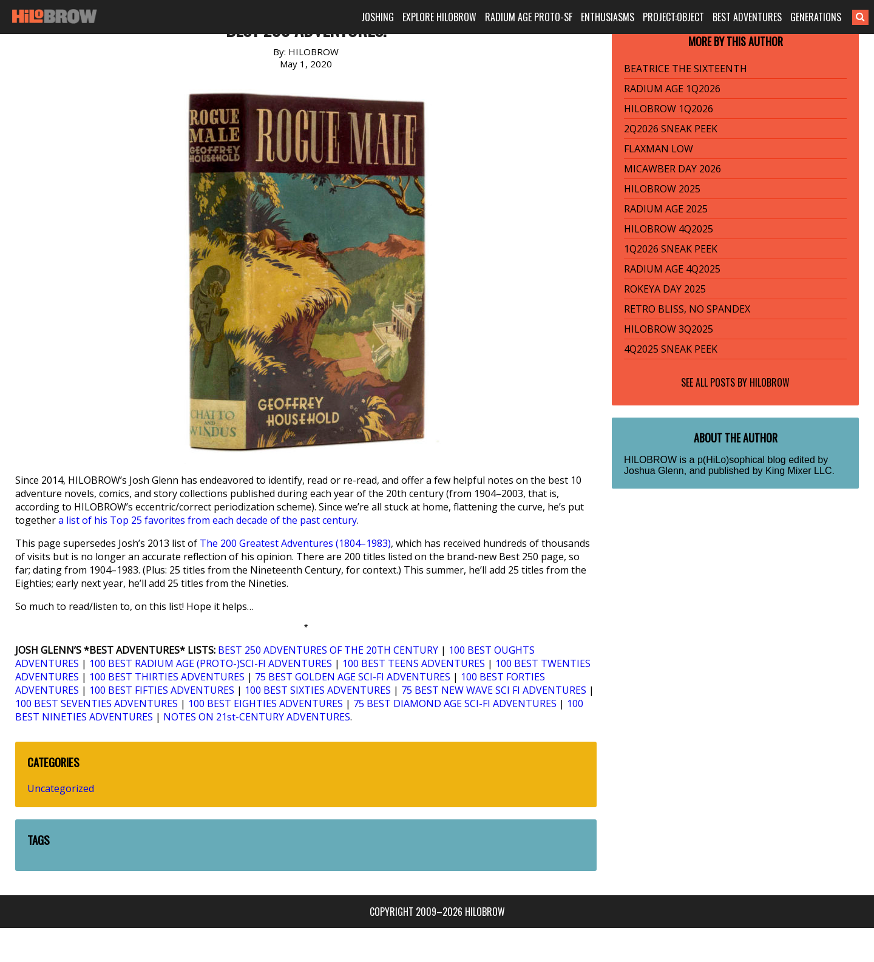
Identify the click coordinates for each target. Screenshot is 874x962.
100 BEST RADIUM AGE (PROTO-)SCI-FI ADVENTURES (210, 663)
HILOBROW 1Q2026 (668, 108)
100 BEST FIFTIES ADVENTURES (161, 690)
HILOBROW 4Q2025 (668, 228)
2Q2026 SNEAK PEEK (670, 128)
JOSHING (377, 17)
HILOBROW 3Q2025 (668, 329)
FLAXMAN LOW (658, 148)
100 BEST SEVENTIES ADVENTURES (96, 703)
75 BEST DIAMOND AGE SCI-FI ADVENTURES (455, 703)
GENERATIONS (815, 17)
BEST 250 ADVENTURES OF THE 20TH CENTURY (328, 650)
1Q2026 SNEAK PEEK (670, 249)
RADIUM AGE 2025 (666, 208)
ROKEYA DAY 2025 (665, 289)
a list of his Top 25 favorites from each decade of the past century (207, 520)
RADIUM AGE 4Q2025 (672, 269)
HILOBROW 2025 (662, 188)
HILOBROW (770, 382)
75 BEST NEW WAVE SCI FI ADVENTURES (493, 690)
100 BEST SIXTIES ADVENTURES (318, 690)
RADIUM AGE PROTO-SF (528, 17)
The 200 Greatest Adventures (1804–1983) (295, 543)
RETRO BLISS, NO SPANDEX (687, 309)
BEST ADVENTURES (747, 17)
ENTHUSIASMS (607, 17)
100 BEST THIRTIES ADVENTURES (167, 676)
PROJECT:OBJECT (673, 17)
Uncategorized (60, 788)
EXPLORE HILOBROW (439, 17)
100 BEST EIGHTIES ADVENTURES (265, 703)
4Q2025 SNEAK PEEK (670, 349)
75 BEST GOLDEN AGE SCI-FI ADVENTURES (352, 676)
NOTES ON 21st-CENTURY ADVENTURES (256, 716)
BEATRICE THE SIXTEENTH (685, 68)
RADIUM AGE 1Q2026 (672, 88)
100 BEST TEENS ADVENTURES (413, 663)
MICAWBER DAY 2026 (672, 168)
